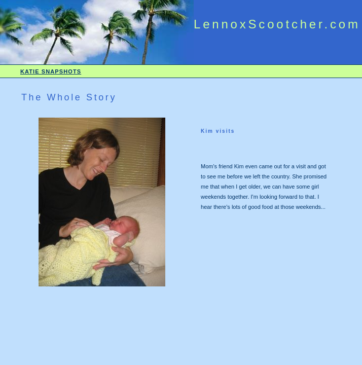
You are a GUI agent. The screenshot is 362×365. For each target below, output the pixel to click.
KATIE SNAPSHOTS (50, 71)
